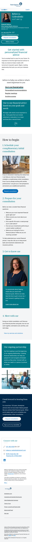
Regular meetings (11, 93)
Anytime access (10, 96)
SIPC (14, 535)
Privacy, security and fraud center (12, 507)
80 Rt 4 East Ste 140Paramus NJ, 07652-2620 (14, 455)
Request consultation (10, 191)
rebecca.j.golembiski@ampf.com (10, 35)
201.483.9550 (5, 32)
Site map (6, 513)
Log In (27, 9)
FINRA (9, 535)
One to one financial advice (14, 87)
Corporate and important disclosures (13, 497)
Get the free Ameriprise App (17, 522)
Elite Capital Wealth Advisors (9, 26)
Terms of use (7, 503)
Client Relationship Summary (11, 500)
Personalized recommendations (16, 90)
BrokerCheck (11, 473)
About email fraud (8, 510)
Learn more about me (12, 304)
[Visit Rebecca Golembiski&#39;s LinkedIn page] (4, 460)
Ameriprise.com (8, 493)
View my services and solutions (13, 333)
